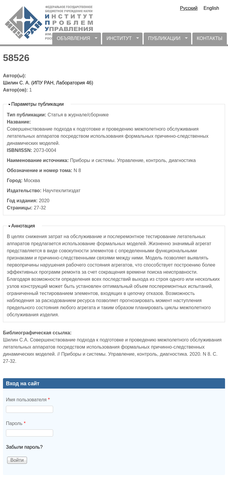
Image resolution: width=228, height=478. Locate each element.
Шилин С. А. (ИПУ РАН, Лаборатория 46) (48, 82)
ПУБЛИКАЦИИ (166, 40)
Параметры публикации (37, 104)
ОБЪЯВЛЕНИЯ (74, 40)
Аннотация (23, 225)
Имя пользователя (28, 399)
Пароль (16, 423)
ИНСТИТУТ (120, 40)
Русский (188, 8)
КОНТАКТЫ (209, 38)
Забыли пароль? (24, 447)
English (211, 8)
